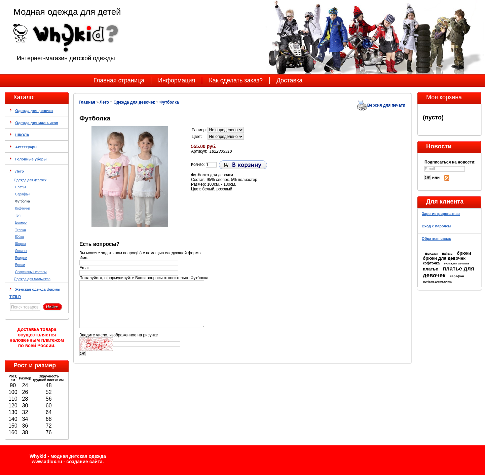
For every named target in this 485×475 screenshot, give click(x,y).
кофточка (431, 263)
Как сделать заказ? (236, 80)
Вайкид (447, 253)
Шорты (20, 244)
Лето (19, 171)
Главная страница (119, 80)
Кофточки (22, 208)
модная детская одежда (78, 456)
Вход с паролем (436, 226)
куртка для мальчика (456, 263)
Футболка (22, 201)
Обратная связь (436, 238)
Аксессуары (26, 147)
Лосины (21, 251)
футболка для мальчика (437, 281)
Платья (21, 187)
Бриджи (21, 258)
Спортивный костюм (31, 272)
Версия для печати (386, 105)
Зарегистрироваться (441, 214)
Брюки (20, 265)
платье (430, 268)
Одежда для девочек (34, 111)
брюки (464, 253)
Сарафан (22, 194)
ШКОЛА (22, 135)
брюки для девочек (444, 258)
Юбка (19, 237)
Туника (20, 229)
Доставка (289, 80)
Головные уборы (30, 159)
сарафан (457, 276)
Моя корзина (444, 97)
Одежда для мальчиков (36, 123)
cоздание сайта (84, 461)
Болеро (21, 222)
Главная (87, 102)
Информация (176, 80)
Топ (18, 215)
